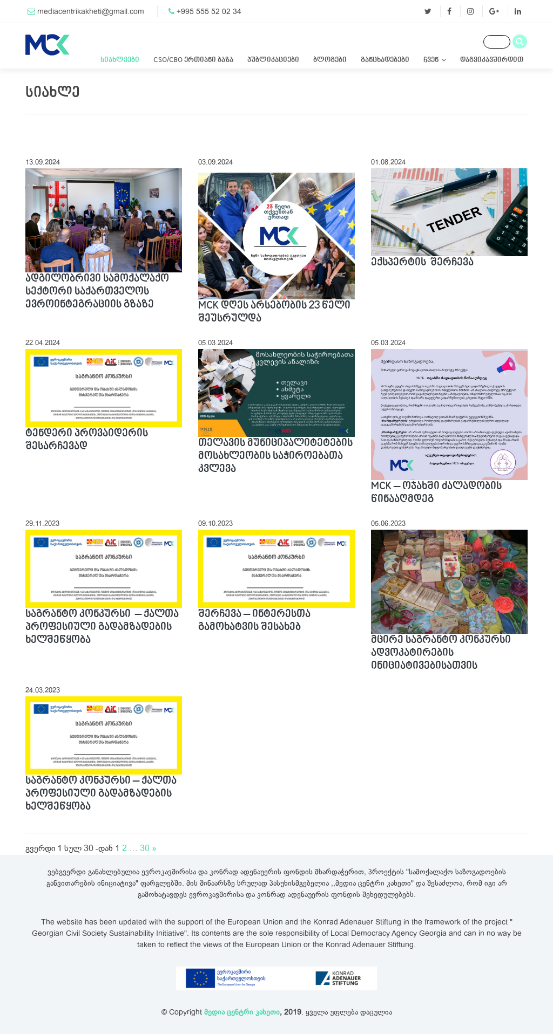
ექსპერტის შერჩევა (422, 263)
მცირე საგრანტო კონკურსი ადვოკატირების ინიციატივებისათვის (441, 653)
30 (145, 848)
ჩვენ (431, 60)
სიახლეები (119, 60)
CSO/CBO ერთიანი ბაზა (193, 60)
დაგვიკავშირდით (491, 60)
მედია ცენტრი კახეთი (242, 1012)
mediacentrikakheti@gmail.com (90, 11)
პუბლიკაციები (273, 60)
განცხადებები (385, 60)
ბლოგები (330, 60)
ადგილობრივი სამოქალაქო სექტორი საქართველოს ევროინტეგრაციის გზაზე (97, 292)
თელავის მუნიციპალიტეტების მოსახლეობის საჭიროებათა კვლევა (275, 456)
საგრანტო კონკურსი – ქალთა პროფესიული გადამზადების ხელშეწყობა (102, 627)
